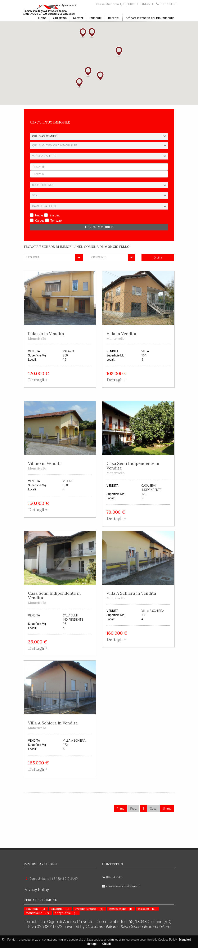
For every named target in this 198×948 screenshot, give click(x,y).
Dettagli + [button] (38, 379)
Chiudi (106, 943)
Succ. (153, 808)
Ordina (158, 257)
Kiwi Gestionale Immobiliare (145, 926)
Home (42, 18)
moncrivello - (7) (37, 913)
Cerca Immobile (99, 227)
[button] (88, 72)
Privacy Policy (36, 889)
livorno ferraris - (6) (89, 909)
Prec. (133, 808)
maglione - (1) (35, 909)
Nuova (39, 215)
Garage (40, 220)
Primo (120, 808)
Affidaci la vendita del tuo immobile (150, 18)
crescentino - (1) (120, 909)
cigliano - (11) (147, 909)
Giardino (54, 215)
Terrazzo (56, 220)
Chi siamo (60, 18)
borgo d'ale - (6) (66, 913)
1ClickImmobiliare (102, 926)
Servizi (78, 18)
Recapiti (113, 18)
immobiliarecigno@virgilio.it (123, 886)
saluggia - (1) (60, 909)
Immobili (95, 18)
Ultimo (167, 808)
